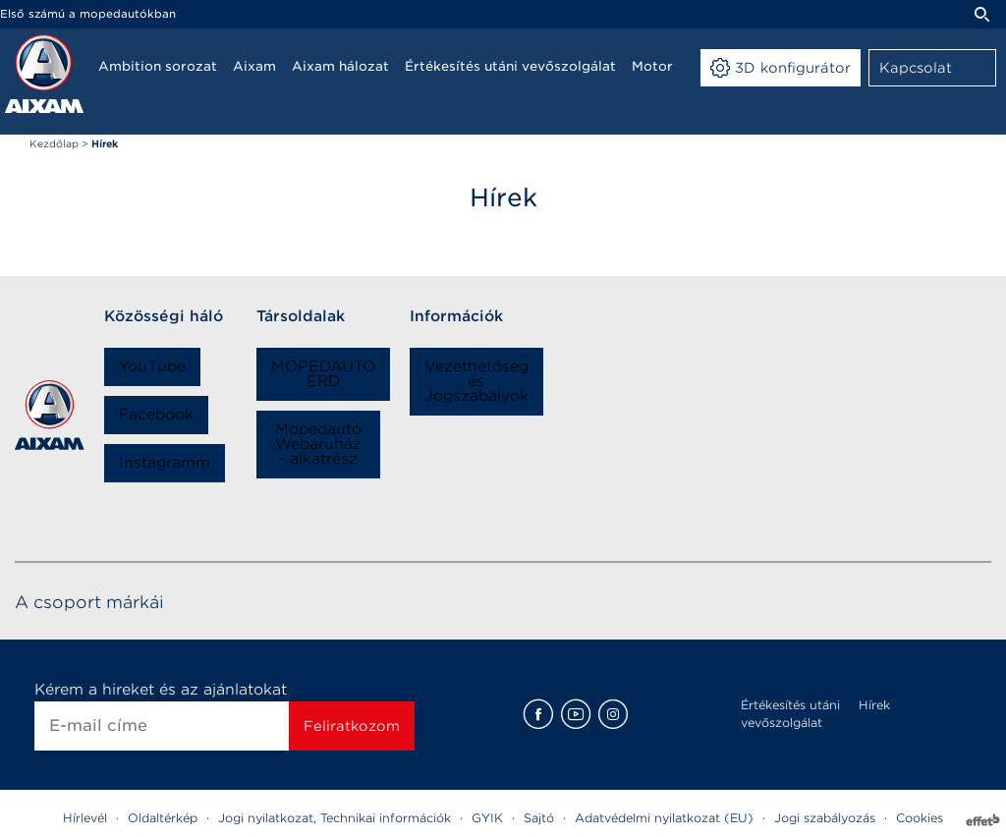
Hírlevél (85, 817)
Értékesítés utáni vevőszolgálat (790, 714)
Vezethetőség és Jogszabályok (476, 381)
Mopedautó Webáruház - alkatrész (318, 444)
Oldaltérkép (162, 817)
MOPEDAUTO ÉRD (323, 374)
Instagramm (164, 463)
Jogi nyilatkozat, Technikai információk (334, 817)
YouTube (152, 366)
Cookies (919, 817)
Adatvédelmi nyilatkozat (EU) (664, 817)
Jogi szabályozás (824, 817)
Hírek (874, 705)
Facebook (156, 414)
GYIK (487, 817)
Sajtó (539, 817)
